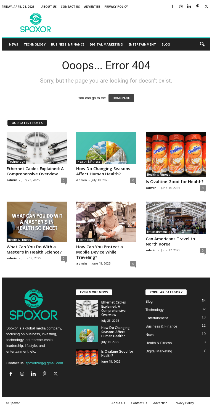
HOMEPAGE (121, 98)
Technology (35, 44)
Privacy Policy (116, 7)
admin (12, 180)
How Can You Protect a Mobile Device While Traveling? (99, 252)
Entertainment (142, 44)
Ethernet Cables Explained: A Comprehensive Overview (35, 171)
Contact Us (70, 7)
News (13, 44)
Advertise (92, 7)
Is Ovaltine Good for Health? (174, 181)
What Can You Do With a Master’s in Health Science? (34, 249)
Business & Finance (67, 44)
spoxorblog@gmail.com (44, 363)
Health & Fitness (89, 161)
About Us (49, 7)
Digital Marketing (106, 44)
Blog (165, 44)
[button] (202, 44)
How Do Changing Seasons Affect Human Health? (103, 171)
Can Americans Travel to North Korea (170, 241)
